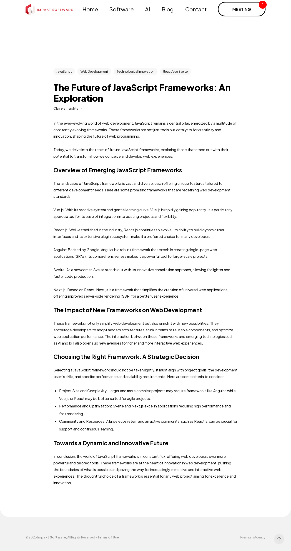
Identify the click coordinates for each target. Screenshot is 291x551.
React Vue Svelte (175, 71)
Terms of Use (108, 537)
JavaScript (64, 71)
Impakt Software (51, 537)
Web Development (94, 71)
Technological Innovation (136, 71)
